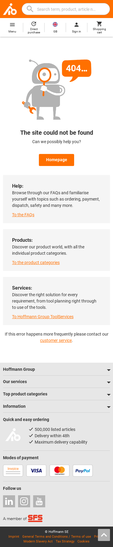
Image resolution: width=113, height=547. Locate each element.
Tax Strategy (65, 541)
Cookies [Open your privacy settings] (83, 541)
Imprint (13, 537)
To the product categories (36, 262)
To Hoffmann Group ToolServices (43, 316)
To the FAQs (23, 214)
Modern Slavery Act (38, 541)
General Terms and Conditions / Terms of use (56, 537)
